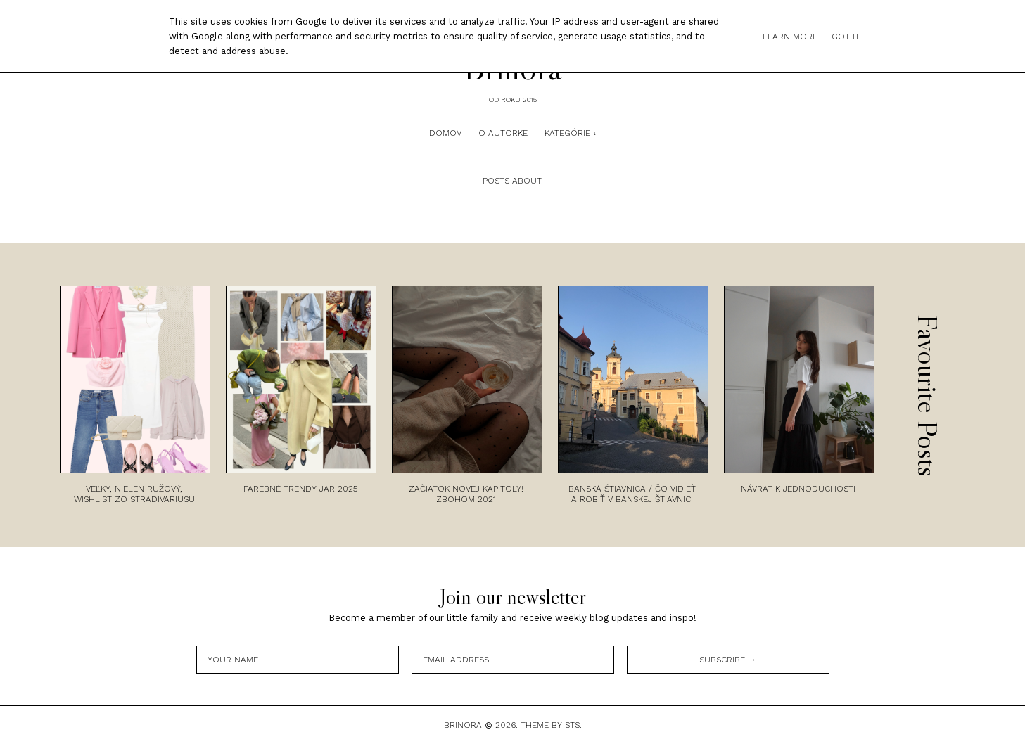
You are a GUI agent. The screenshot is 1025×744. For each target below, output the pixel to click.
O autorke (503, 133)
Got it (846, 36)
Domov (445, 133)
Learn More (790, 36)
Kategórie (567, 133)
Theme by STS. (551, 725)
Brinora (463, 725)
